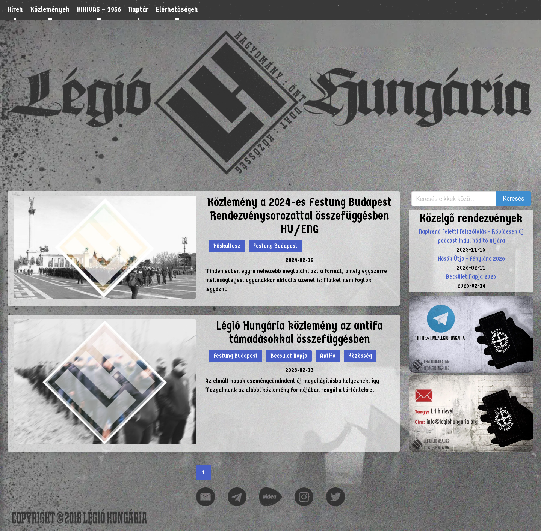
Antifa (327, 355)
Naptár (138, 9)
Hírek (15, 9)
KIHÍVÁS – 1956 (99, 9)
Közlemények (50, 9)
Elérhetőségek (177, 9)
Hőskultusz (226, 245)
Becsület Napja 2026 (471, 276)
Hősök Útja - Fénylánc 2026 (471, 258)
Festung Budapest (275, 245)
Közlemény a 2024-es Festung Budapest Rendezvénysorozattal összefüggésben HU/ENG (299, 215)
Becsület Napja (288, 355)
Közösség (360, 355)
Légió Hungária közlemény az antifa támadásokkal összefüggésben (299, 332)
